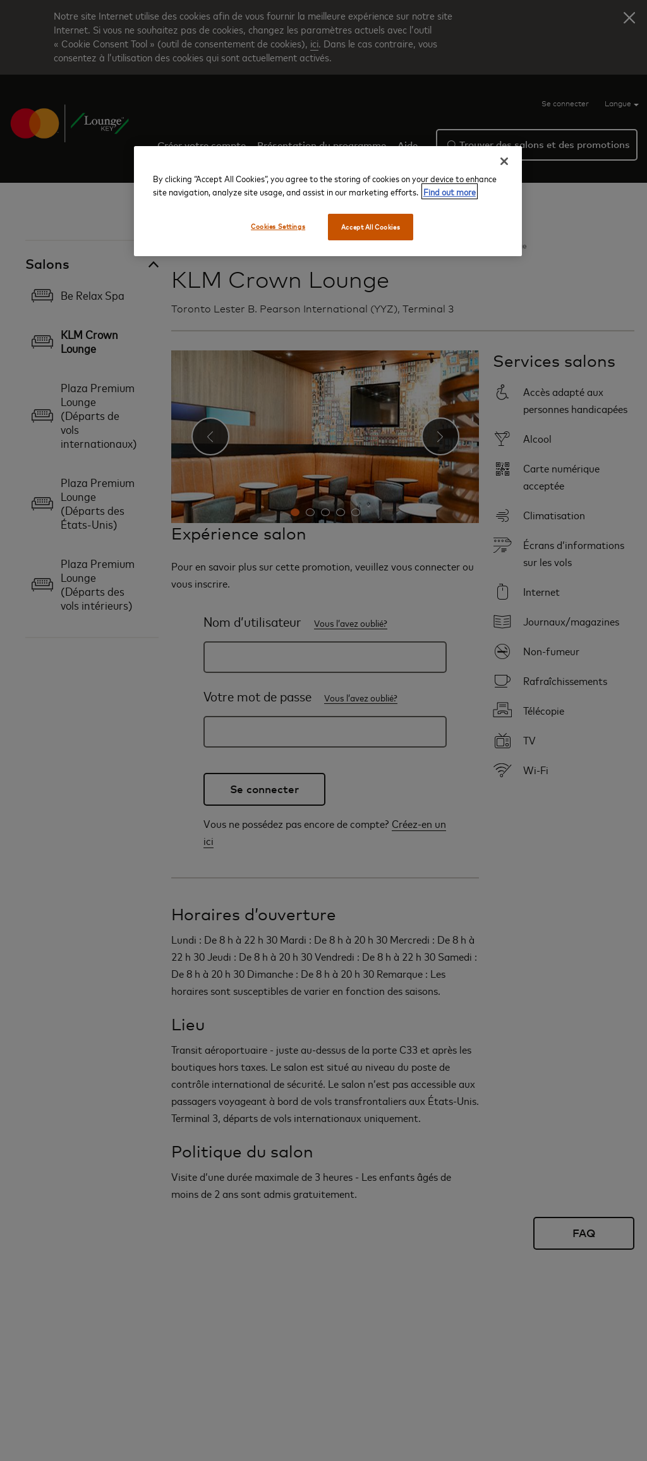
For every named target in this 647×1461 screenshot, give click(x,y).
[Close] (504, 161)
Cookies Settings (278, 226)
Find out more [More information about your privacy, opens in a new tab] (449, 191)
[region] (328, 201)
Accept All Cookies (370, 226)
